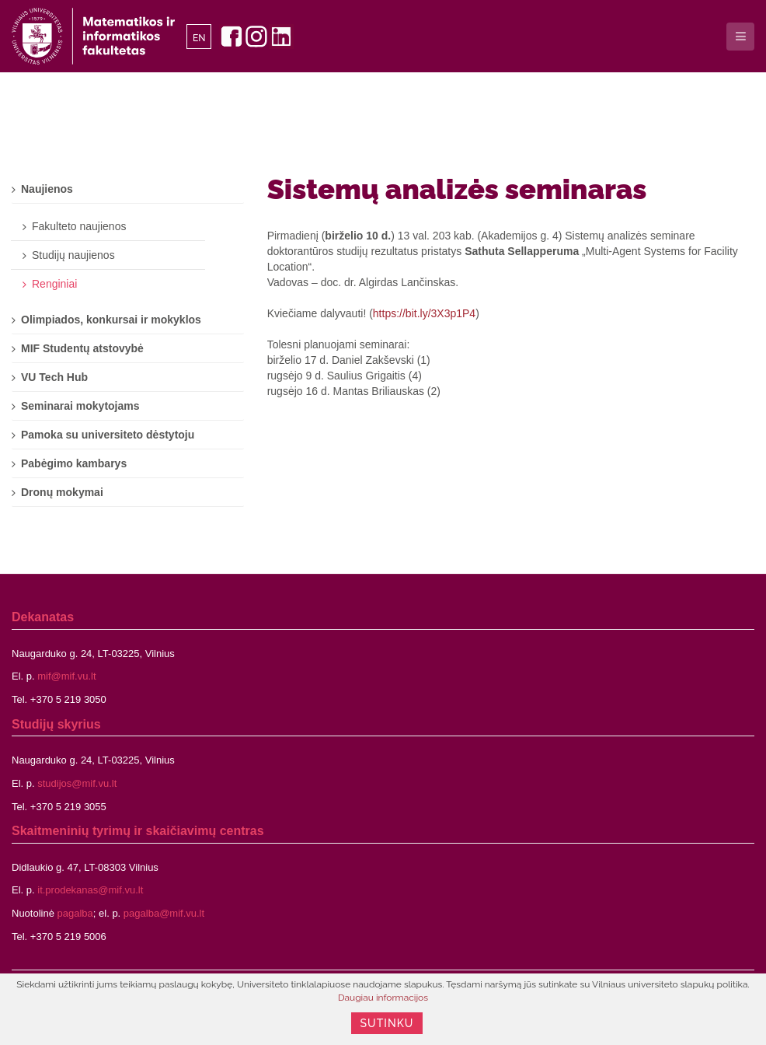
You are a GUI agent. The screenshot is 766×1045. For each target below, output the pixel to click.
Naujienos (47, 189)
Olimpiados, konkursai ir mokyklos (111, 319)
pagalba (75, 913)
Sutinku (387, 1023)
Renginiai (54, 284)
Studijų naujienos (73, 255)
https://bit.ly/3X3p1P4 (424, 313)
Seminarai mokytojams (80, 406)
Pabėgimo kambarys (74, 463)
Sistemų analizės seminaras (457, 189)
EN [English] (199, 38)
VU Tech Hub (54, 377)
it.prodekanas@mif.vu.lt (90, 890)
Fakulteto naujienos (79, 226)
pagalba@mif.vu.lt (164, 913)
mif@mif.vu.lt (66, 676)
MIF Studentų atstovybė (82, 348)
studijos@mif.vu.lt (77, 783)
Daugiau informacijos (383, 997)
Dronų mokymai (62, 492)
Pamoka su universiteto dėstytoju (107, 434)
